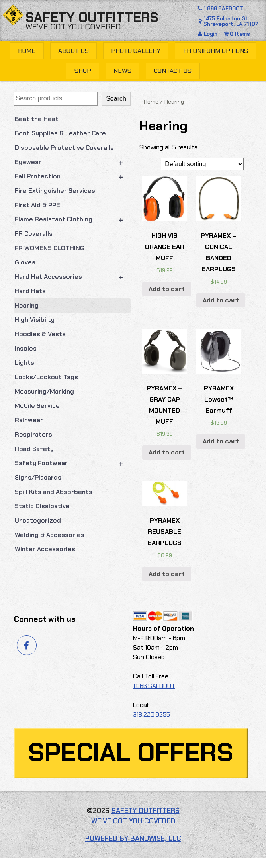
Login (208, 34)
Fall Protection (73, 176)
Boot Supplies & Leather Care (60, 133)
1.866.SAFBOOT (220, 8)
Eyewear (73, 162)
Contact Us (173, 71)
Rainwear (29, 420)
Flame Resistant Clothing (73, 219)
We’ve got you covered (73, 27)
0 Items (236, 34)
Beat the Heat (37, 119)
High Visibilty (35, 319)
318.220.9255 (151, 714)
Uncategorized (38, 520)
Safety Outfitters (91, 17)
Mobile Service (37, 406)
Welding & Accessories (49, 535)
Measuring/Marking (44, 391)
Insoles (26, 348)
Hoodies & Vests (40, 334)
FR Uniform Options (215, 51)
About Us (73, 51)
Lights (24, 362)
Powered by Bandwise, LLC (133, 838)
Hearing (27, 305)
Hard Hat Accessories (73, 277)
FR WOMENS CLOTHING (49, 248)
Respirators (33, 434)
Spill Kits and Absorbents (53, 492)
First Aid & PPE (37, 205)
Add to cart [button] (167, 289)
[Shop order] (202, 164)
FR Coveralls (34, 233)
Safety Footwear (73, 463)
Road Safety (34, 449)
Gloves (25, 262)
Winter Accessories (45, 549)
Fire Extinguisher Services (55, 190)
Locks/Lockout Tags (46, 377)
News (122, 71)
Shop (82, 71)
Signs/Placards (38, 477)
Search (116, 98)
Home (26, 51)
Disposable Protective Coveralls (64, 147)
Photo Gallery (135, 51)
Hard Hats (30, 291)
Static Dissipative (42, 506)
